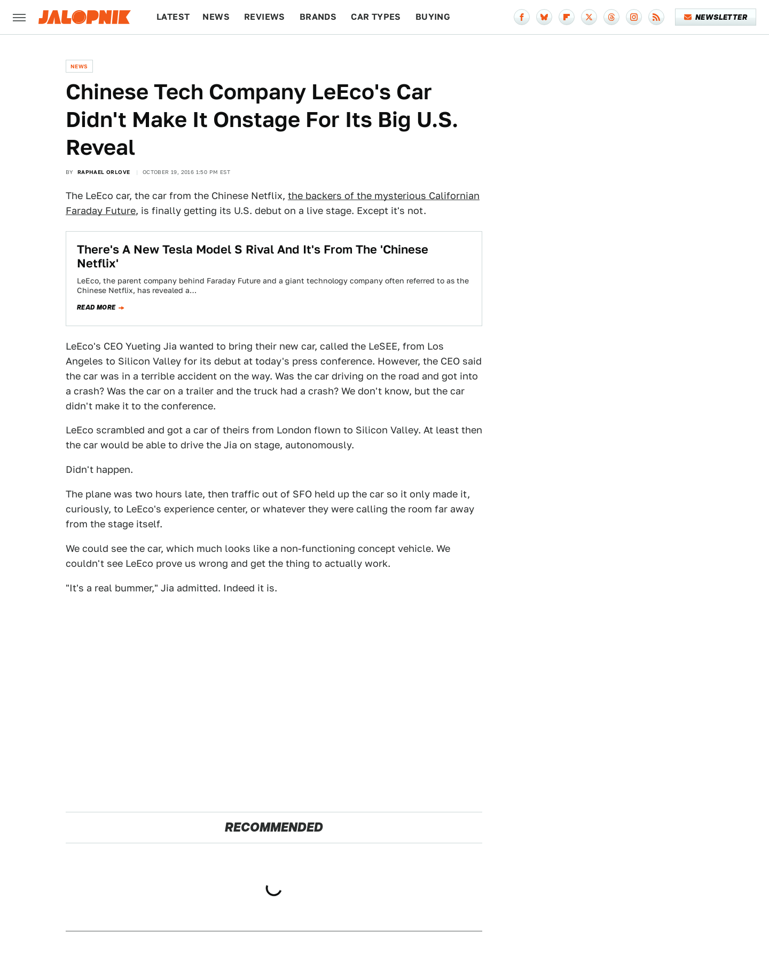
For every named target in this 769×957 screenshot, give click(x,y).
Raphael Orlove (103, 172)
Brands (318, 17)
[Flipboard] (567, 17)
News (216, 17)
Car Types (376, 17)
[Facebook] (522, 17)
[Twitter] (589, 17)
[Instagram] (634, 17)
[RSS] (656, 17)
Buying (432, 17)
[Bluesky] (544, 17)
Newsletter (716, 17)
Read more (96, 307)
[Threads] (611, 17)
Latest (173, 17)
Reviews (264, 17)
